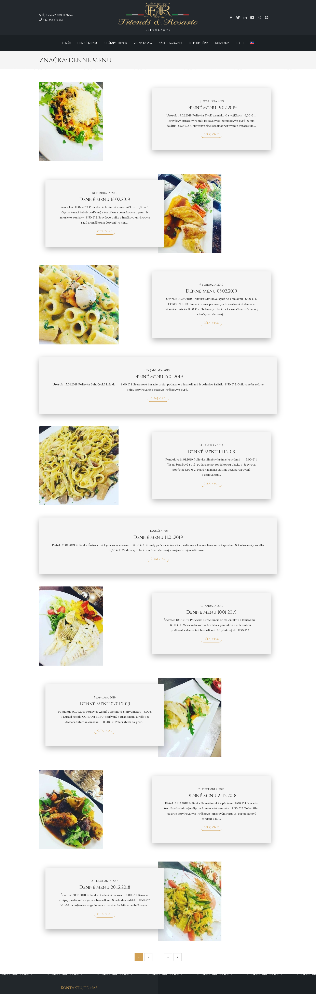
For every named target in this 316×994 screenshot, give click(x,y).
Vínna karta (143, 43)
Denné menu (87, 43)
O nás (66, 43)
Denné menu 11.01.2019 (158, 537)
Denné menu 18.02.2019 (104, 199)
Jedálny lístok (115, 43)
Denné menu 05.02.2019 (211, 291)
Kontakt (222, 43)
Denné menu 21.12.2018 (211, 796)
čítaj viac (211, 134)
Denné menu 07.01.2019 (105, 704)
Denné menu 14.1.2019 (211, 452)
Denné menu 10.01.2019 (211, 612)
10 (168, 957)
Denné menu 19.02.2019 (211, 108)
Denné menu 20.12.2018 (104, 887)
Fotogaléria (198, 43)
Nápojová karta (170, 43)
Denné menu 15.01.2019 (158, 377)
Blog (240, 43)
